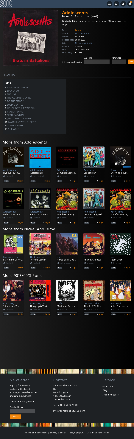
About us (107, 386)
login (20, 181)
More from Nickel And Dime (29, 228)
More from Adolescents (25, 142)
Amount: (88, 58)
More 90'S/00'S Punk (22, 275)
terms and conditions (36, 432)
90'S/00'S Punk (83, 33)
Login (78, 30)
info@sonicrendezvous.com (69, 410)
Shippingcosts (110, 394)
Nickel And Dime (83, 43)
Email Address (17, 407)
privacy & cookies (59, 432)
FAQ (104, 390)
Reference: (116, 58)
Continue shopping (72, 62)
